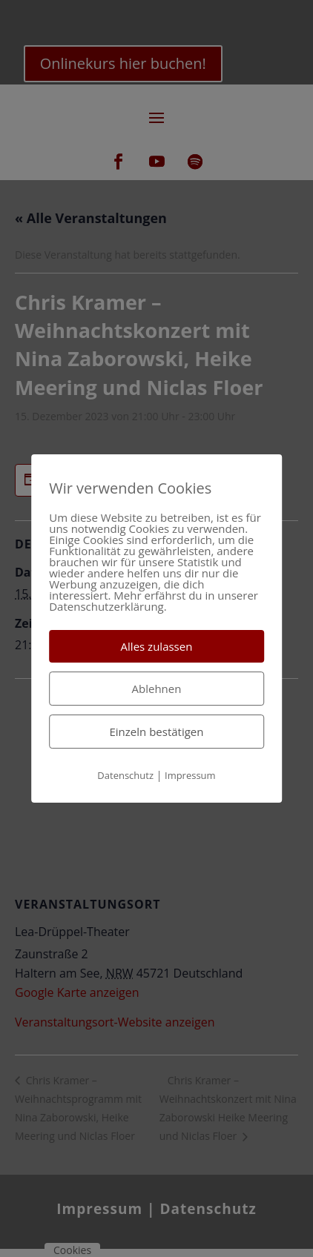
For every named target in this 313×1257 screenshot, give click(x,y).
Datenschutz (125, 775)
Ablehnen (157, 688)
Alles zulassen (157, 646)
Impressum (190, 775)
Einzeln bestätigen (157, 731)
